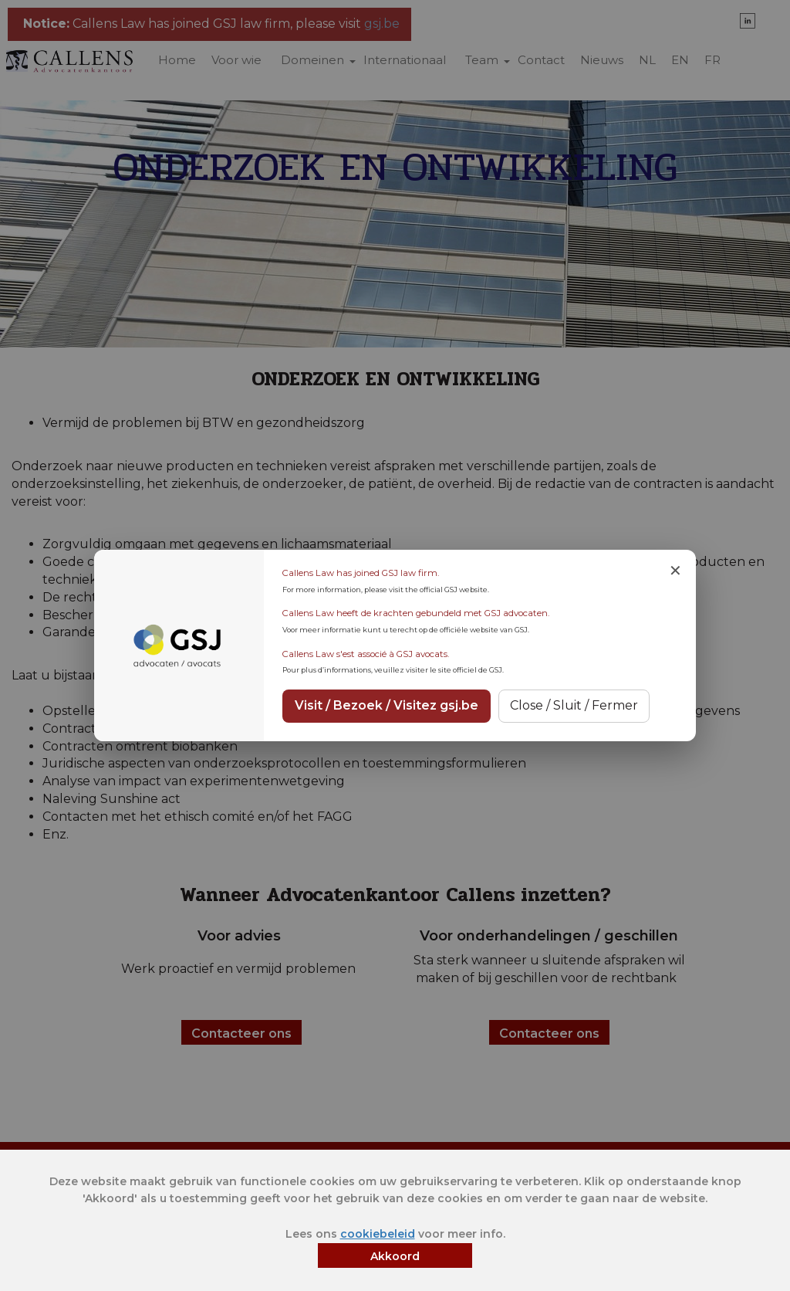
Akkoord (395, 1256)
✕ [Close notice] (675, 570)
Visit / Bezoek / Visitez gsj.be (386, 705)
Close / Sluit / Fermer (574, 705)
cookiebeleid (377, 1234)
